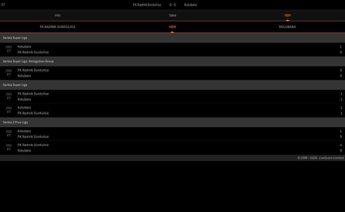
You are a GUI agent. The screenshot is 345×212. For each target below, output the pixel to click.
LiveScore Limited (331, 158)
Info (57, 15)
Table (172, 15)
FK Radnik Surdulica (57, 27)
